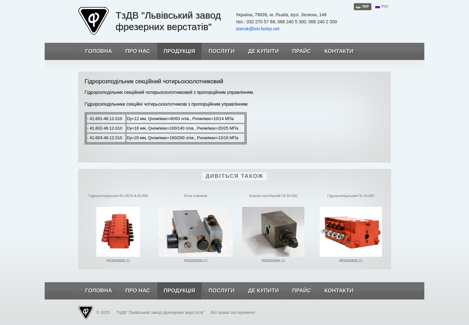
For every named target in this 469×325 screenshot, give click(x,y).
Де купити (260, 51)
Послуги (218, 51)
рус (385, 6)
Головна (95, 51)
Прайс (298, 51)
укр (365, 6)
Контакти (335, 51)
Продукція (176, 51)
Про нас (134, 51)
